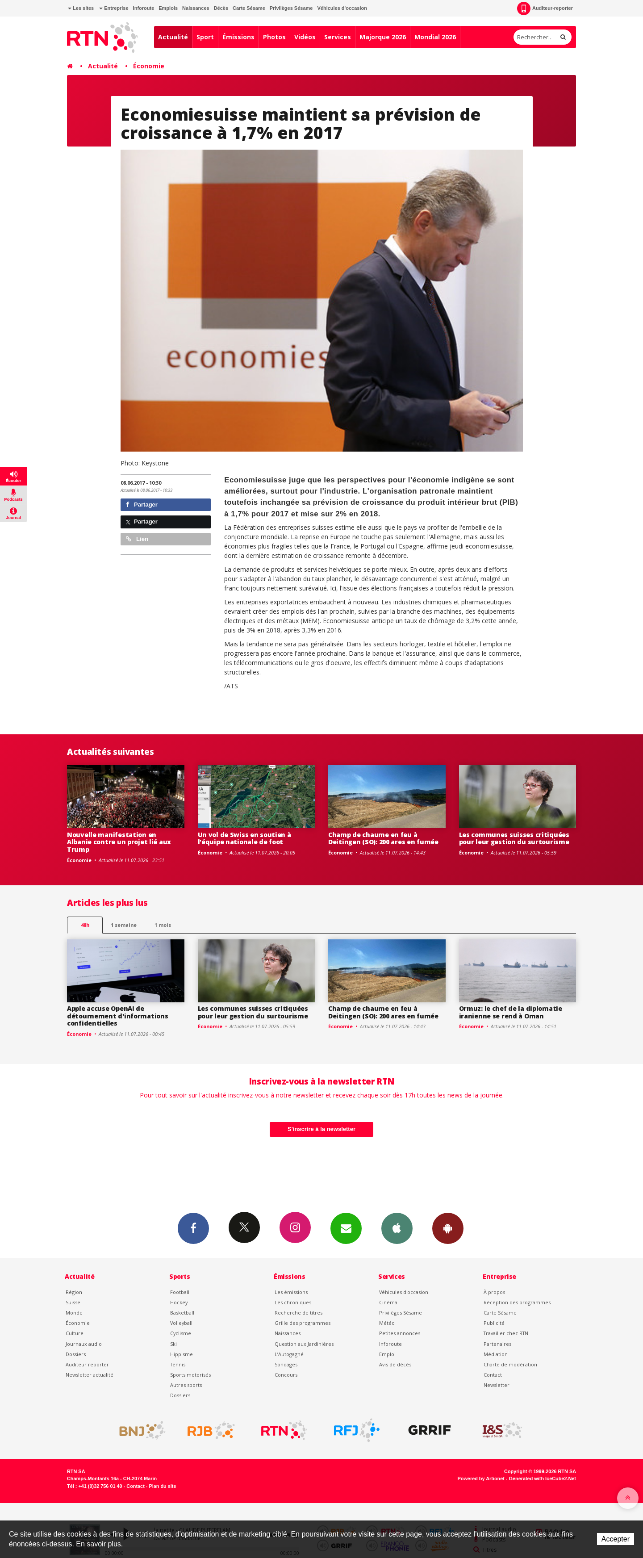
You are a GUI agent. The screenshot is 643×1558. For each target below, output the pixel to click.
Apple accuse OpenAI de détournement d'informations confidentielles (117, 1016)
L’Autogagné (289, 1354)
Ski (173, 1344)
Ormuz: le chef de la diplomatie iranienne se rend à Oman (510, 1012)
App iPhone (397, 1228)
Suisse (73, 1302)
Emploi (387, 1354)
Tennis (177, 1364)
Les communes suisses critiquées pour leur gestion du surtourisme (514, 838)
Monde (74, 1312)
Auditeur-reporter (545, 8)
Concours (286, 1375)
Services (337, 37)
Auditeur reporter (87, 1364)
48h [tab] (85, 924)
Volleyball (181, 1323)
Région (74, 1292)
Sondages (286, 1364)
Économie (148, 66)
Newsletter (496, 1385)
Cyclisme (180, 1333)
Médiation (496, 1354)
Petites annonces (399, 1333)
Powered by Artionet (481, 1478)
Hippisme (181, 1354)
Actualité (173, 37)
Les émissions (291, 1292)
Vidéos (305, 37)
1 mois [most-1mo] (162, 924)
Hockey (179, 1302)
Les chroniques (293, 1302)
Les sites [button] (81, 8)
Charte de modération (510, 1364)
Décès (221, 8)
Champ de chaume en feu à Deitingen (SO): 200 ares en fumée (383, 838)
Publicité (494, 1323)
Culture (75, 1333)
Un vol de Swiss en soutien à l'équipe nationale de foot (244, 838)
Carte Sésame (249, 8)
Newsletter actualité (89, 1375)
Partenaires (497, 1344)
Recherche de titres (298, 1312)
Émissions (238, 37)
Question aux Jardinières (304, 1344)
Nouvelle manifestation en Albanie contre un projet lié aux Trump (119, 842)
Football (179, 1292)
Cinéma (388, 1302)
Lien (137, 539)
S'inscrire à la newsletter (321, 1129)
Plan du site (162, 1486)
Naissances (195, 8)
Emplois (168, 8)
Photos (274, 37)
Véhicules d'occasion (342, 8)
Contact (493, 1375)
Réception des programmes (517, 1302)
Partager (142, 504)
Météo (387, 1323)
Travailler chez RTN (506, 1333)
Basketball (182, 1312)
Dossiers (76, 1354)
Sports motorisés (190, 1375)
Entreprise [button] (113, 8)
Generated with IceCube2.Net (542, 1478)
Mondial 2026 (435, 37)
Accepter (615, 1539)
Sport (205, 37)
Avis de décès (395, 1364)
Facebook (193, 1228)
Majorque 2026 (382, 37)
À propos (494, 1292)
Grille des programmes (302, 1323)
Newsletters (346, 1228)
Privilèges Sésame (291, 8)
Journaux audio (84, 1344)
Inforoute (143, 8)
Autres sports (186, 1385)
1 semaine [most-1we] (124, 924)
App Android (447, 1228)
